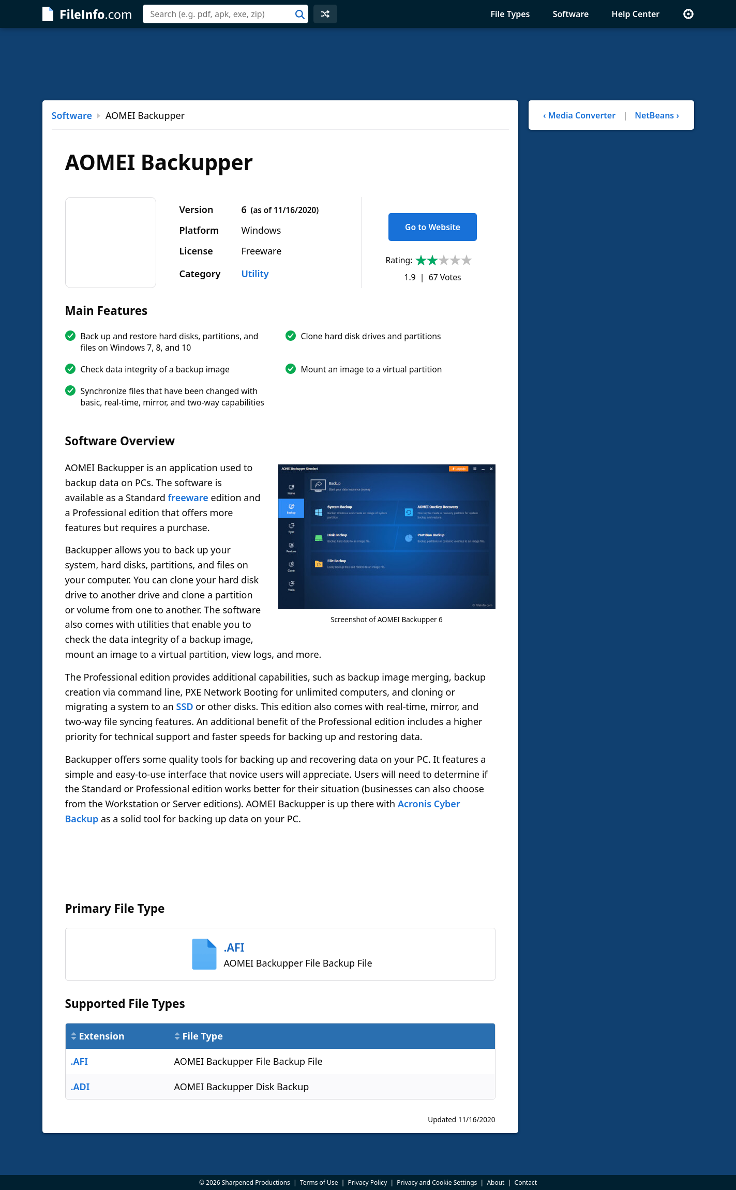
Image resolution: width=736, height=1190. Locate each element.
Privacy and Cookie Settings (437, 1182)
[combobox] (225, 14)
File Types (510, 14)
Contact (526, 1182)
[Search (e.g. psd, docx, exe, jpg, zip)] (225, 14)
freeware (188, 497)
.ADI (80, 1086)
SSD (184, 706)
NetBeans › (657, 115)
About (495, 1182)
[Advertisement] (368, 64)
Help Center (636, 14)
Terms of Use (319, 1182)
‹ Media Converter (579, 115)
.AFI (79, 1061)
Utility (255, 273)
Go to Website (432, 227)
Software (571, 14)
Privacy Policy (367, 1182)
